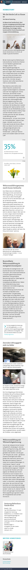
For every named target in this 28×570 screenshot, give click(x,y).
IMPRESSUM (24, 2)
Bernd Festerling (6, 563)
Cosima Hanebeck (7, 561)
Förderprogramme (9, 334)
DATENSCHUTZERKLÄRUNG (15, 2)
